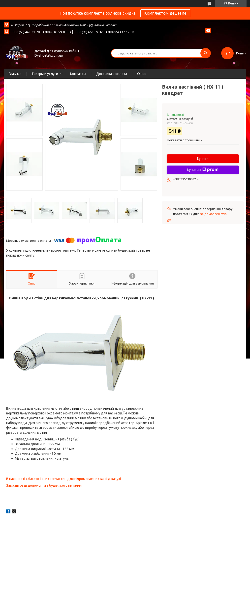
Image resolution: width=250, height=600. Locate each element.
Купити (203, 159)
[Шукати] (205, 53)
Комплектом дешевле (165, 13)
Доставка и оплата (111, 73)
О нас (141, 73)
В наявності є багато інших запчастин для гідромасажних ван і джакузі (63, 479)
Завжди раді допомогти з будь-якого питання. (44, 485)
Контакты (78, 73)
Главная (15, 73)
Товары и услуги (44, 73)
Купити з (203, 170)
